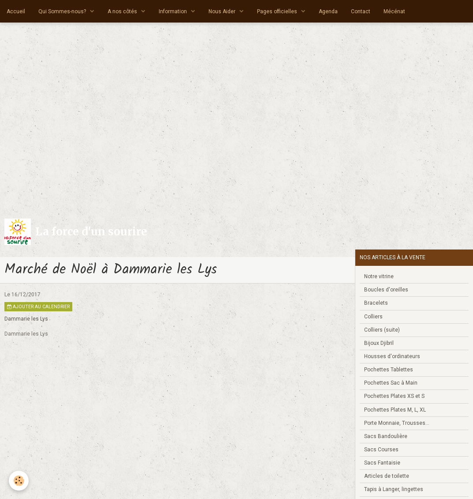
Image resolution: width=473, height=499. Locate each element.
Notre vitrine (379, 276)
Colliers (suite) (382, 330)
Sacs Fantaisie (382, 463)
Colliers (373, 317)
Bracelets (376, 303)
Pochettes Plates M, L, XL (395, 410)
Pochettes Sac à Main (390, 383)
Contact (360, 11)
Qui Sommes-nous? (62, 11)
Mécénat (394, 11)
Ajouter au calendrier (38, 306)
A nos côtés (123, 11)
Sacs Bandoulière (385, 436)
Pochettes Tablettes (388, 370)
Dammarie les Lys (26, 319)
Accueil (16, 11)
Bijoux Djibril (379, 343)
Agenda (328, 11)
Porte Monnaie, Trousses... (396, 423)
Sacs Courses (381, 449)
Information (173, 11)
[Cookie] (19, 481)
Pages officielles (277, 11)
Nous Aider (223, 11)
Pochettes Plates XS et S (394, 396)
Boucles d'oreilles (386, 290)
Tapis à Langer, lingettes (393, 489)
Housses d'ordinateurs (392, 356)
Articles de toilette (386, 476)
